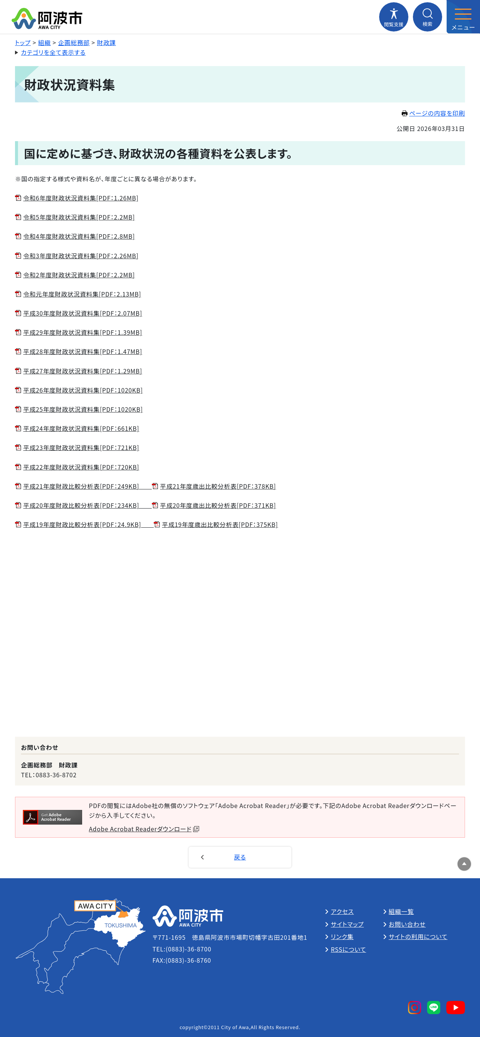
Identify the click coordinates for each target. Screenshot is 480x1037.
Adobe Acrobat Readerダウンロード (144, 828)
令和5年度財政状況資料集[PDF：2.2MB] (79, 216)
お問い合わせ (407, 924)
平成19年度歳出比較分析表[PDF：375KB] (220, 524)
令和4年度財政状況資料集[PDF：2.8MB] (79, 236)
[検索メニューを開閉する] (427, 17)
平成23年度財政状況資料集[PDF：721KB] (81, 447)
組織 (44, 42)
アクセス (342, 911)
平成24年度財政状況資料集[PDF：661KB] (81, 428)
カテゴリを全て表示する (53, 52)
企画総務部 (74, 42)
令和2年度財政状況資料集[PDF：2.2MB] (79, 274)
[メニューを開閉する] (463, 17)
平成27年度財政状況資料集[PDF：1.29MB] (82, 370)
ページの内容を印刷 (433, 112)
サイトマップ (347, 924)
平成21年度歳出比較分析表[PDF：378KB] (218, 486)
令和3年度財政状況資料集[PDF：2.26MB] (80, 255)
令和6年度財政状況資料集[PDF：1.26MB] (80, 197)
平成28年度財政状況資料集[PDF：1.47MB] (82, 351)
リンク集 (342, 936)
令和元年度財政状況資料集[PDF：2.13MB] (82, 293)
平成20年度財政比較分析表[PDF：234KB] (87, 505)
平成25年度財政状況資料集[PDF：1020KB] (83, 409)
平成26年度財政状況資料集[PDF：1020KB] (83, 389)
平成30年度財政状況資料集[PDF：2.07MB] (82, 313)
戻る (240, 856)
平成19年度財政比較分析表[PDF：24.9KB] (88, 524)
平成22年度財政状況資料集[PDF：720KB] (81, 466)
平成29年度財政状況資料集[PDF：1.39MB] (82, 332)
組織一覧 (401, 911)
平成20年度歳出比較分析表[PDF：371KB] (218, 505)
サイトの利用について (418, 936)
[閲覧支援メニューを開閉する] (394, 17)
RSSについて (348, 949)
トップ (23, 42)
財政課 (106, 42)
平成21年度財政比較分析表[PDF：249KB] (87, 486)
